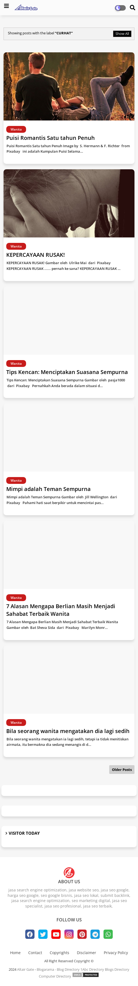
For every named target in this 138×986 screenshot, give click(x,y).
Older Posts (122, 769)
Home (15, 952)
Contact (35, 952)
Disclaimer (86, 952)
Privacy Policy (116, 952)
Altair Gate (25, 969)
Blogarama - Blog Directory (58, 969)
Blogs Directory (117, 969)
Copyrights (59, 952)
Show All (122, 33)
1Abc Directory (92, 969)
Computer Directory (55, 976)
